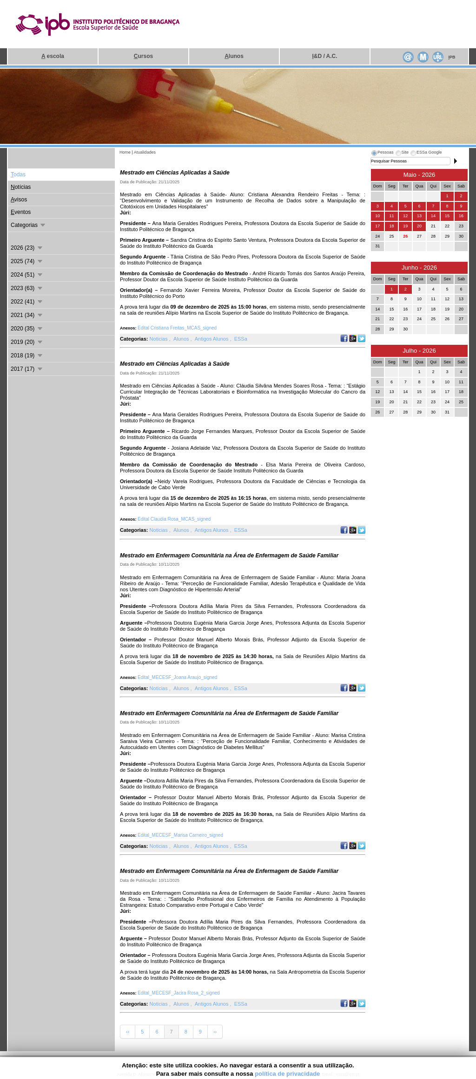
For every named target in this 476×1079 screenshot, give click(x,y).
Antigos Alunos (212, 339)
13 (419, 215)
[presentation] (382, 153)
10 (377, 215)
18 (391, 226)
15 (447, 215)
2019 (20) (27, 342)
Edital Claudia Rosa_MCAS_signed (174, 519)
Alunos (182, 339)
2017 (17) (27, 369)
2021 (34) (27, 315)
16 (461, 215)
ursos (143, 56)
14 (433, 215)
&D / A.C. (324, 56)
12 (405, 215)
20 (419, 226)
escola (52, 56)
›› (215, 1031)
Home (125, 152)
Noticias (159, 339)
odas (18, 174)
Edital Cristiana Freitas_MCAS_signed (177, 327)
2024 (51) (27, 274)
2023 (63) (27, 288)
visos (19, 199)
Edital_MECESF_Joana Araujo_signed (177, 677)
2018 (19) (27, 355)
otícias (21, 187)
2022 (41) (27, 301)
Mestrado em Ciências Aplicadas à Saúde (175, 172)
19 (405, 226)
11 (391, 215)
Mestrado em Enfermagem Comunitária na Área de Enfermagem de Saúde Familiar (229, 555)
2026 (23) (27, 248)
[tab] (382, 153)
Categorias (28, 225)
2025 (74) (27, 261)
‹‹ (127, 1031)
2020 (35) (27, 328)
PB (451, 57)
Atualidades (145, 152)
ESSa (240, 339)
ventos (21, 212)
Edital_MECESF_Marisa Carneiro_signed (180, 835)
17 (377, 226)
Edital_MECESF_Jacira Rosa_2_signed (179, 992)
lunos (234, 56)
